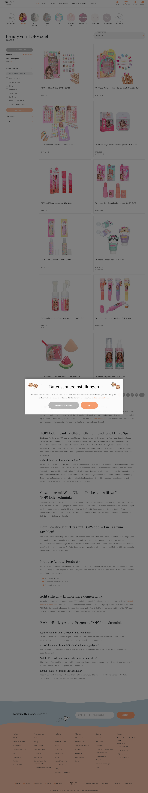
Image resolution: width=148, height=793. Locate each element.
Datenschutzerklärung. (102, 398)
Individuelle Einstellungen (63, 405)
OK (89, 405)
